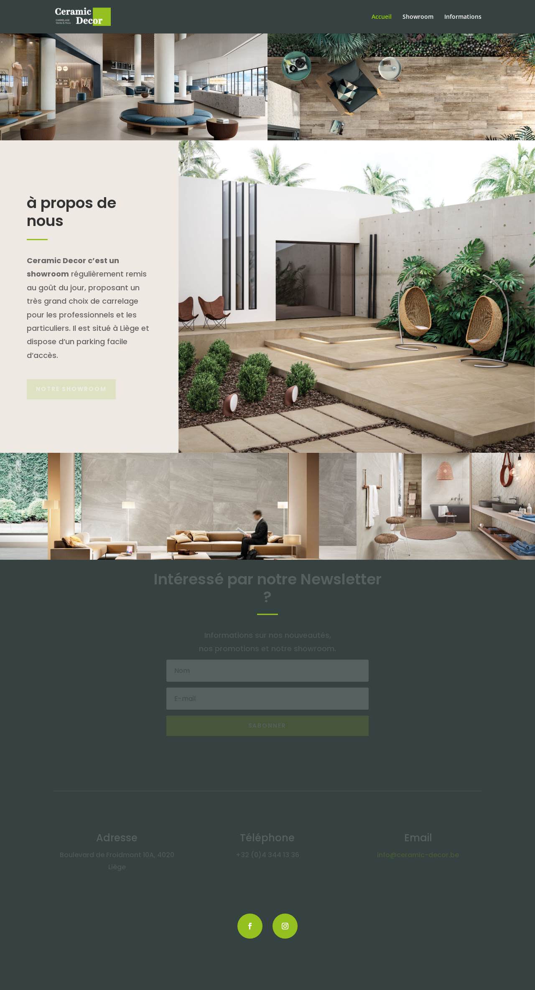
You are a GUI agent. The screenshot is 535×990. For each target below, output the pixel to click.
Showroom (418, 17)
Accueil (382, 17)
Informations (463, 17)
